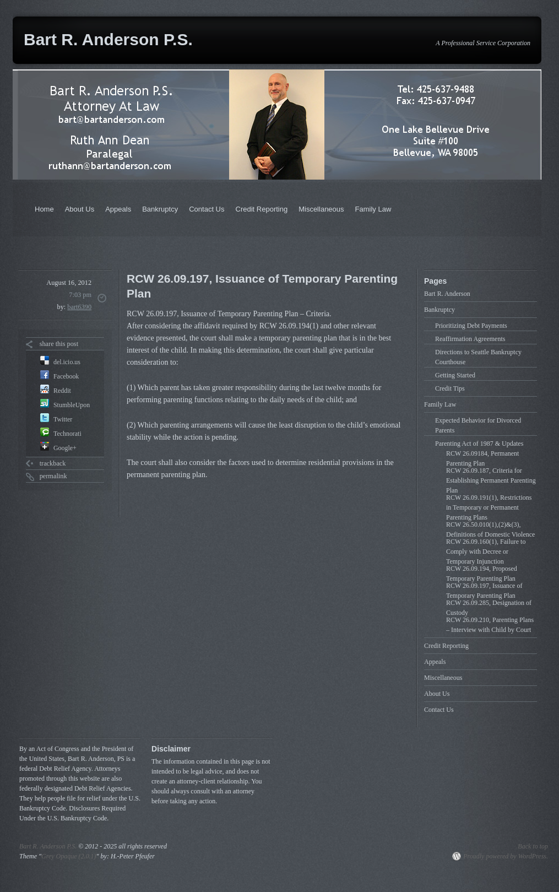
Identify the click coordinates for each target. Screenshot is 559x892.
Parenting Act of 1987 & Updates (479, 443)
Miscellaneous (321, 209)
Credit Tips (450, 388)
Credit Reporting (262, 209)
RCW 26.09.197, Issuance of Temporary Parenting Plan (484, 590)
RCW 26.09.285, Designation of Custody (488, 608)
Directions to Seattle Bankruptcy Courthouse (478, 357)
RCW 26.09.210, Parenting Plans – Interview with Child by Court (490, 625)
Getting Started (455, 375)
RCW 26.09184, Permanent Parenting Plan (482, 458)
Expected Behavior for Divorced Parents (478, 425)
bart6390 (79, 307)
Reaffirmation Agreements (470, 339)
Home (44, 209)
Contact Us (206, 209)
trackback (53, 463)
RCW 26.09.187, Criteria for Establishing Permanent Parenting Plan (491, 480)
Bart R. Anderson (447, 294)
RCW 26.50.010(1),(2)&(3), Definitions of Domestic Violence (490, 529)
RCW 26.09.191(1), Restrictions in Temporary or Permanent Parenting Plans (488, 507)
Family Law (373, 209)
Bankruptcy (160, 209)
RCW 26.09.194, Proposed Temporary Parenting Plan (481, 573)
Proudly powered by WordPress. (505, 856)
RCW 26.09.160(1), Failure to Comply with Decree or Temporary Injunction (485, 551)
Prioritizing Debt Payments (471, 325)
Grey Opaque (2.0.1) (68, 856)
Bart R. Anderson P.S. (108, 39)
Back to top (533, 846)
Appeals (118, 209)
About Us (79, 209)
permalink (53, 476)
